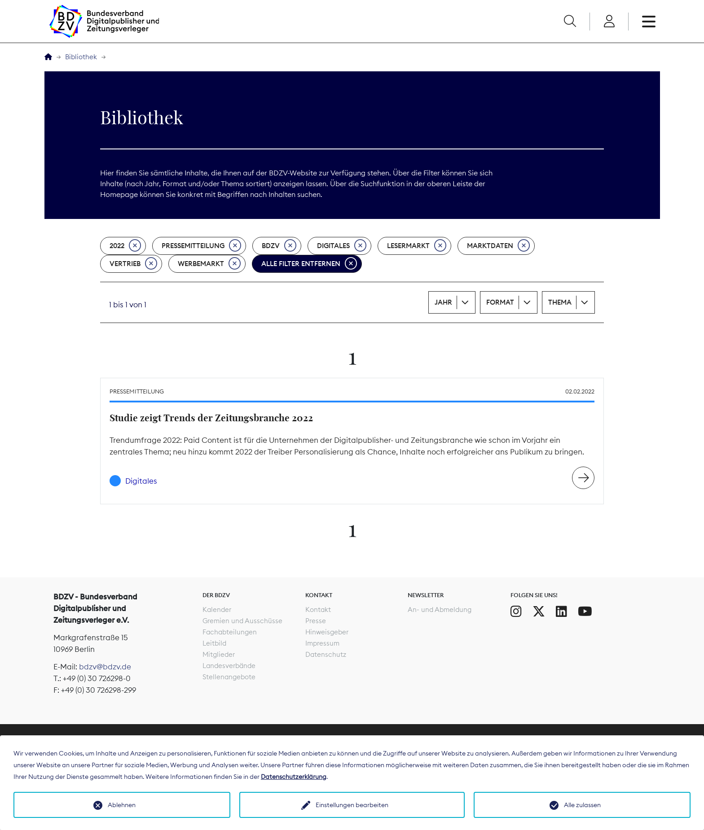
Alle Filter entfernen (309, 264)
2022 (125, 246)
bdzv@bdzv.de (105, 667)
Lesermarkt (416, 246)
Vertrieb (133, 264)
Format (500, 302)
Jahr (443, 302)
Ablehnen (122, 805)
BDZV (279, 246)
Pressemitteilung (201, 246)
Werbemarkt (209, 264)
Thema (560, 302)
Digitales (341, 246)
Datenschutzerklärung (293, 777)
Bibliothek (81, 56)
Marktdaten (498, 246)
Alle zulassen (582, 805)
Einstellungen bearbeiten (352, 805)
